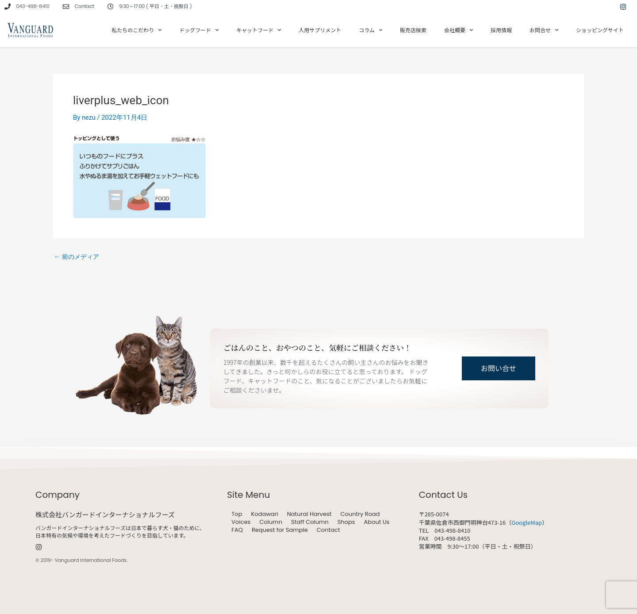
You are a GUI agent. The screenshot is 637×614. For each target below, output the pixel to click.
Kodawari (264, 514)
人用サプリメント (320, 30)
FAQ (237, 530)
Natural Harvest (309, 514)
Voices (240, 522)
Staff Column (310, 522)
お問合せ (544, 30)
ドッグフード (199, 30)
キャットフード (258, 30)
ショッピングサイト (600, 30)
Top (236, 514)
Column (270, 522)
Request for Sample (280, 530)
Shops (346, 522)
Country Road (360, 514)
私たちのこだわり (136, 30)
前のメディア (78, 257)
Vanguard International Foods (91, 560)
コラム (370, 30)
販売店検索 (413, 30)
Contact (328, 530)
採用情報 (501, 30)
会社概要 (458, 30)
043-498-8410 (33, 6)
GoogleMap (526, 522)
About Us (377, 522)
